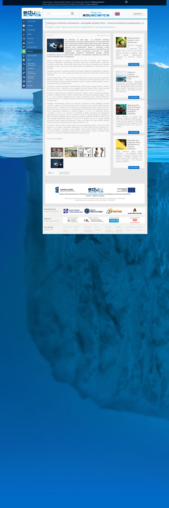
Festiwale (119, 227)
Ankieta (128, 230)
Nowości (76, 227)
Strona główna (49, 27)
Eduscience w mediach (119, 231)
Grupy (76, 230)
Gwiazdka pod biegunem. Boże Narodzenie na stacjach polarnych (133, 144)
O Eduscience (67, 227)
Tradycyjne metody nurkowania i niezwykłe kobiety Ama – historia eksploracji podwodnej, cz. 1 (88, 27)
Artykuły (57, 27)
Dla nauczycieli (131, 227)
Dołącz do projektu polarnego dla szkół (133, 75)
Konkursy (98, 230)
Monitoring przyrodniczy (88, 231)
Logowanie (137, 14)
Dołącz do (96, 13)
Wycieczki (108, 227)
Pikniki (97, 227)
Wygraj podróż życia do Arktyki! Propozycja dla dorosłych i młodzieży (134, 109)
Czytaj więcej (134, 64)
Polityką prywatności (97, 2)
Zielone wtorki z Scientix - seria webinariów (133, 40)
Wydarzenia (88, 227)
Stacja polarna (66, 231)
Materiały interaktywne (109, 231)
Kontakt (139, 230)
